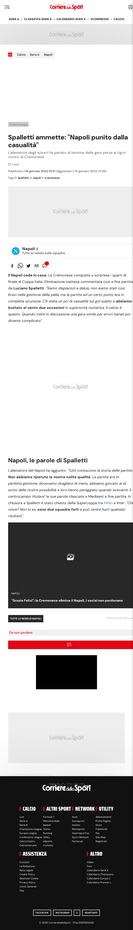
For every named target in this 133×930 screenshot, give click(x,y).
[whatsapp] (20, 266)
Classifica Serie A (38, 19)
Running (47, 833)
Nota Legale (26, 870)
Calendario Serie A (71, 19)
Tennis (46, 829)
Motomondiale (51, 821)
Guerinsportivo (80, 833)
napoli (35, 178)
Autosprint (78, 821)
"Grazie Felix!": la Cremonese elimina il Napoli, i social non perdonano (67, 600)
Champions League (31, 829)
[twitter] (28, 266)
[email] (37, 266)
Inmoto (76, 825)
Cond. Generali (28, 886)
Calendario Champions (100, 874)
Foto (89, 866)
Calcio (119, 19)
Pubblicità (101, 829)
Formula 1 (48, 817)
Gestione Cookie (29, 878)
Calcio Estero (27, 841)
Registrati (101, 841)
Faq (22, 890)
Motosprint (78, 829)
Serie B (23, 825)
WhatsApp (91, 912)
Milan (108, 503)
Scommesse (99, 19)
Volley (46, 837)
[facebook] (12, 266)
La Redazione (27, 866)
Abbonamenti (103, 817)
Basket (47, 825)
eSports (47, 841)
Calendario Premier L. (99, 882)
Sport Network (80, 837)
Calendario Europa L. (99, 878)
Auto (74, 817)
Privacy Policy (28, 882)
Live (22, 817)
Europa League (28, 833)
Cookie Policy (27, 874)
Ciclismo (48, 845)
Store (99, 825)
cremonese (51, 178)
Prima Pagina (103, 821)
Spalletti (22, 178)
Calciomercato (28, 845)
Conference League (31, 837)
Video (90, 862)
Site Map (101, 837)
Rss (97, 833)
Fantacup (77, 841)
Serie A (14, 19)
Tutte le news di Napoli (25, 618)
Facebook (42, 912)
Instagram (62, 912)
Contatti (24, 862)
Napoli (48, 54)
